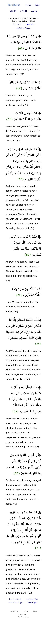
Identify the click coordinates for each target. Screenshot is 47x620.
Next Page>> (33, 602)
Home (28, 5)
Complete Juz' (32, 599)
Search (13, 11)
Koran (26, 614)
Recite (30, 24)
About (35, 611)
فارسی (34, 11)
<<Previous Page (15, 602)
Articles (23, 11)
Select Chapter (23, 28)
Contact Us (14, 611)
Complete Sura (15, 599)
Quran (21, 614)
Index (37, 5)
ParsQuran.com (23, 617)
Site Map (25, 611)
